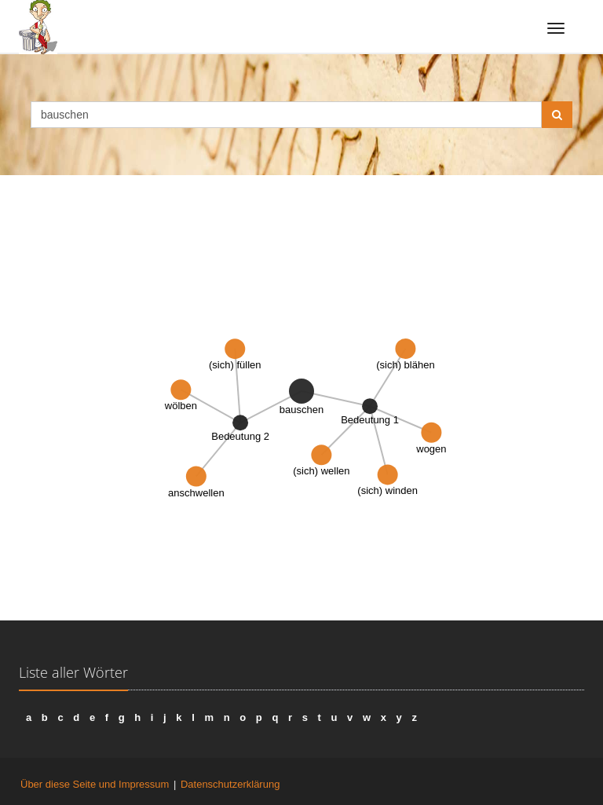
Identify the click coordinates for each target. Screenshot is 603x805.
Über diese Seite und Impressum (94, 784)
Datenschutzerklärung (230, 784)
